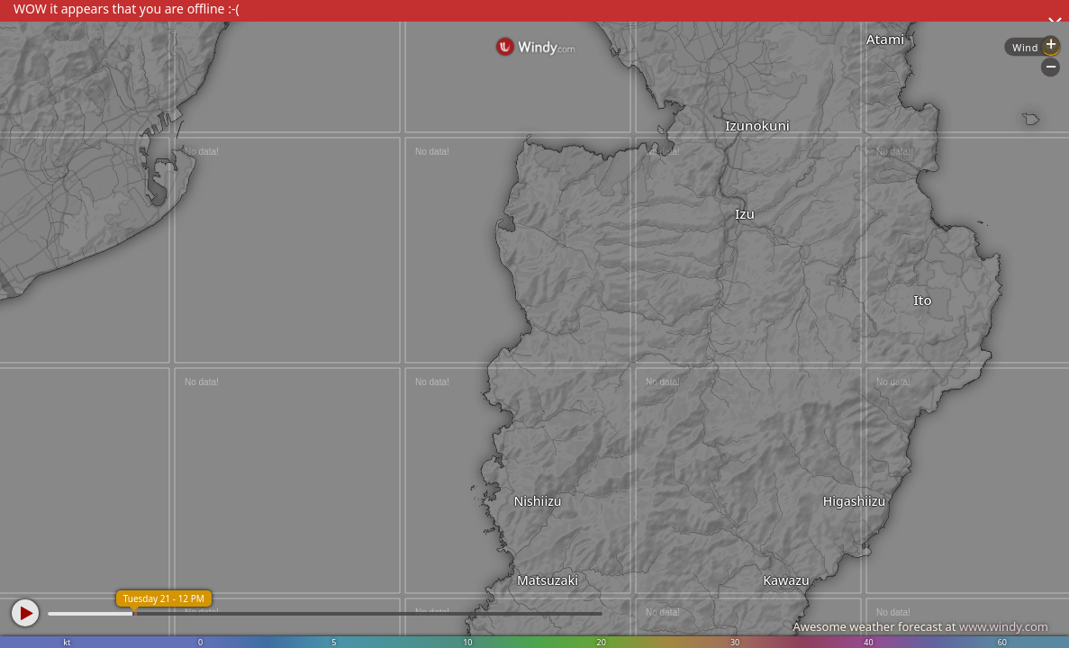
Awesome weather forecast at (920, 626)
